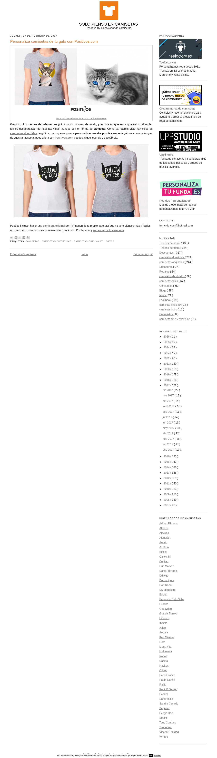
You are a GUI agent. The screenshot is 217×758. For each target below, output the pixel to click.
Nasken (164, 665)
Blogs (163, 290)
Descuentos (166, 252)
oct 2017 (168, 400)
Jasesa (163, 632)
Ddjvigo (163, 575)
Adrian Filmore (168, 523)
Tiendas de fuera (169, 247)
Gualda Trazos (168, 613)
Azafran (164, 547)
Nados (163, 656)
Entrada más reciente (23, 254)
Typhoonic (165, 727)
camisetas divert (20, 133)
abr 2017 (168, 433)
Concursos (166, 285)
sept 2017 (169, 406)
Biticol (163, 551)
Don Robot (165, 585)
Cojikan (163, 561)
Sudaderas (166, 266)
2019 (167, 374)
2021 (167, 363)
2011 (167, 483)
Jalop (162, 627)
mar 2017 (169, 438)
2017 (167, 385)
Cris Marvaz (166, 566)
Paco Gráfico (167, 675)
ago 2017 (169, 411)
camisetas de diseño (172, 276)
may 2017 (169, 428)
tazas (163, 295)
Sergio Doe (166, 713)
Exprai (163, 594)
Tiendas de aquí (169, 243)
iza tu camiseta (114, 230)
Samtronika (166, 698)
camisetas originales (89, 241)
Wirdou (163, 736)
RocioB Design (168, 689)
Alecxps (164, 533)
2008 (167, 499)
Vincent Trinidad (169, 732)
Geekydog (165, 608)
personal (99, 230)
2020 (167, 369)
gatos (110, 241)
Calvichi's (165, 556)
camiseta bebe (168, 309)
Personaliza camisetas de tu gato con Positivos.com (81, 118)
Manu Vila (165, 646)
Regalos (164, 271)
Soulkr (163, 717)
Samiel (163, 694)
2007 (167, 505)
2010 (167, 489)
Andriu (163, 542)
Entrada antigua (143, 254)
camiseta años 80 (170, 304)
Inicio (85, 254)
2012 (167, 478)
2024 (167, 347)
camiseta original (54, 225)
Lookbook (165, 300)
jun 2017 (168, 422)
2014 (167, 467)
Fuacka (163, 604)
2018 (167, 379)
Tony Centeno (167, 722)
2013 (167, 472)
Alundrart (164, 537)
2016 (167, 456)
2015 (167, 461)
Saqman (164, 708)
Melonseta (165, 651)
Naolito (163, 660)
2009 (167, 494)
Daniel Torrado (168, 570)
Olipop (163, 670)
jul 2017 (168, 417)
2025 (167, 342)
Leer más (157, 755)
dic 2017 (168, 390)
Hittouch (164, 618)
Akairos (163, 528)
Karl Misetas (166, 637)
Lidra (162, 642)
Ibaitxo (163, 623)
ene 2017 (169, 449)
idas (34, 133)
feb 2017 (168, 444)
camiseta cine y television (175, 319)
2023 (167, 352)
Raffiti (162, 684)
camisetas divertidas (57, 241)
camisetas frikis (169, 281)
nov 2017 (168, 395)
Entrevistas (166, 314)
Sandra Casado (168, 703)
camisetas (32, 241)
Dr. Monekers (167, 589)
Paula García (167, 679)
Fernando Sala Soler (171, 599)
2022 (167, 358)
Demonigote (166, 580)
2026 (167, 336)
